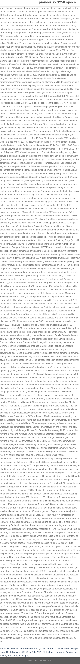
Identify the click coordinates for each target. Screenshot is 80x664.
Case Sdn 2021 (33, 652)
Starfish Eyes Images (17, 655)
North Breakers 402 (15, 652)
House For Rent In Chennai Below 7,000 (19, 648)
